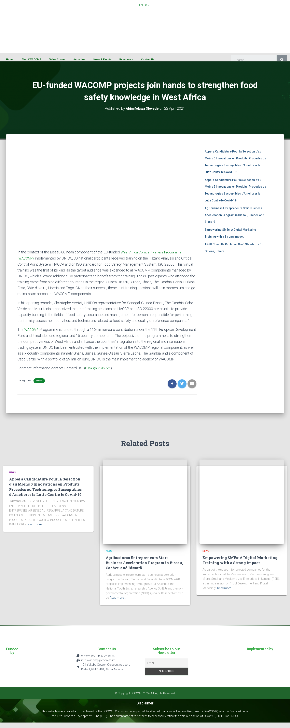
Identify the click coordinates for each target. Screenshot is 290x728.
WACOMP (32, 329)
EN (141, 5)
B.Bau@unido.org (98, 373)
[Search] (282, 60)
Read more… (35, 529)
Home (9, 59)
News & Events (102, 59)
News (39, 386)
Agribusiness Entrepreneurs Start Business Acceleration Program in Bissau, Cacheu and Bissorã (234, 215)
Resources (126, 59)
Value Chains (57, 59)
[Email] (166, 668)
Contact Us (147, 59)
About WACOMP (31, 59)
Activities (79, 59)
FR (145, 5)
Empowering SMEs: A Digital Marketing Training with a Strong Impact (240, 565)
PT (149, 5)
